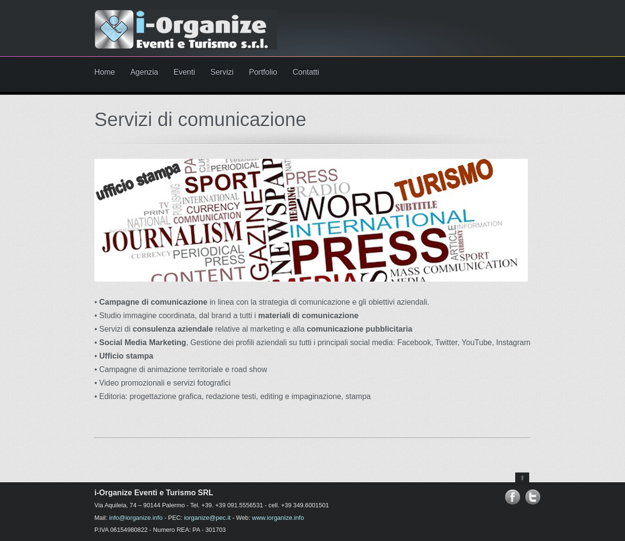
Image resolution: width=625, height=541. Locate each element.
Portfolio (263, 72)
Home (104, 72)
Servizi (222, 72)
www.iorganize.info (278, 517)
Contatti (306, 72)
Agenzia (144, 72)
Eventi (184, 72)
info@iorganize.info (135, 517)
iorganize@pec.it (207, 517)
